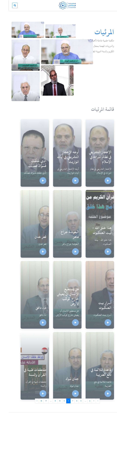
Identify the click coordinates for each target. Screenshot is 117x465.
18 (32, 400)
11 (46, 400)
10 (51, 400)
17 (37, 400)
